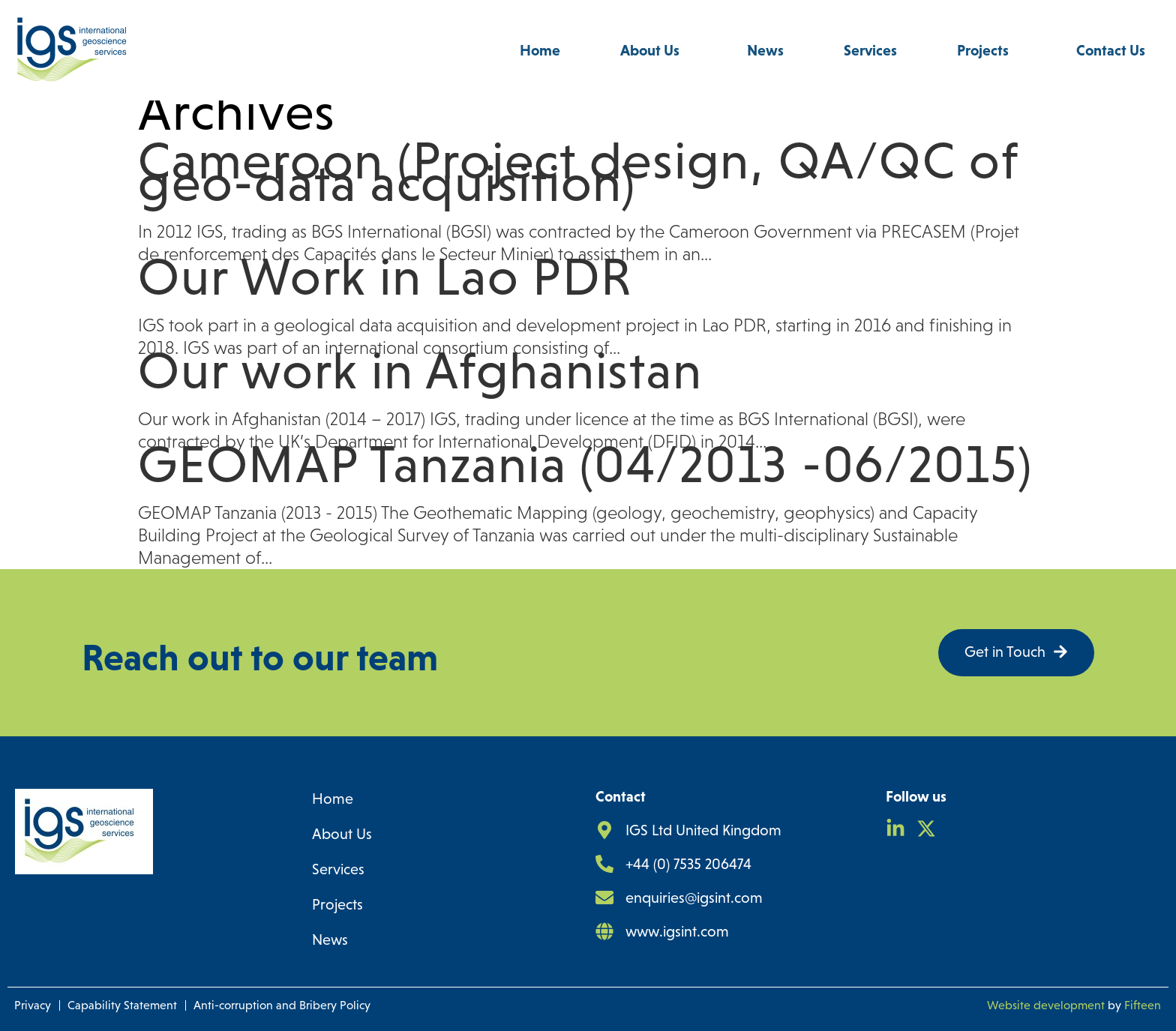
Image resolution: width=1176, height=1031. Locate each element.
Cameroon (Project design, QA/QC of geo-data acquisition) (578, 171)
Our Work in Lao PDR (385, 276)
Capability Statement (122, 1005)
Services (870, 50)
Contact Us (1110, 50)
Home (540, 50)
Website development (1046, 1005)
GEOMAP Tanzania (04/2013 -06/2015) (585, 464)
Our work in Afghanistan (420, 370)
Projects (986, 50)
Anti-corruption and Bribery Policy (282, 1005)
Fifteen (1142, 1005)
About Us (653, 50)
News (765, 50)
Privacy (32, 1005)
